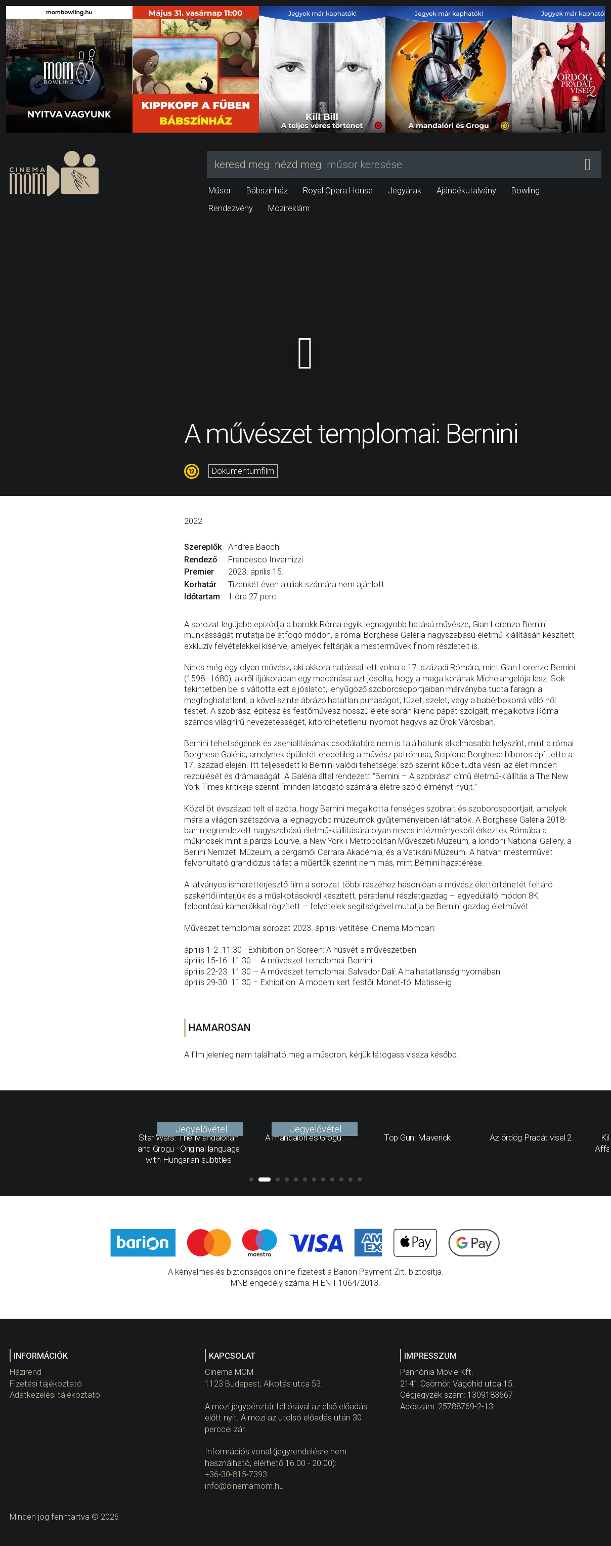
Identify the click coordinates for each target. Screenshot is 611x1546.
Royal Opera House (338, 190)
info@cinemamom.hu (244, 1486)
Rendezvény (230, 208)
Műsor (219, 190)
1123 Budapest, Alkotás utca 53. (264, 1384)
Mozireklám (289, 208)
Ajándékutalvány (466, 190)
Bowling (525, 190)
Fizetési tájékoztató (46, 1384)
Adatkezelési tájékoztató (55, 1395)
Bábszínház (267, 190)
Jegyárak (404, 190)
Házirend (25, 1372)
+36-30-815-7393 (236, 1474)
